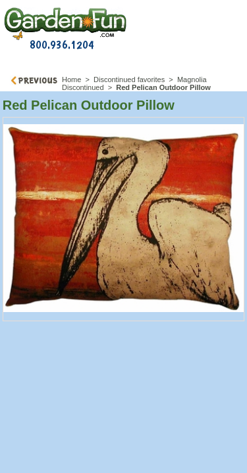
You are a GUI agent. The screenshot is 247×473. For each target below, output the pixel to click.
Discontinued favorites (129, 79)
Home (71, 79)
